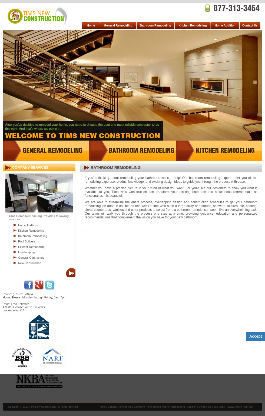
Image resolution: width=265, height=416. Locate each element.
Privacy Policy (114, 336)
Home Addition (225, 25)
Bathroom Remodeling (155, 25)
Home (91, 25)
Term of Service (86, 336)
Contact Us (250, 25)
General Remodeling (118, 25)
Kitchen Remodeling (192, 25)
